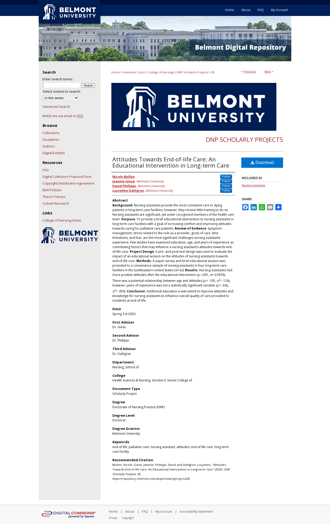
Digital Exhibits (54, 153)
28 (212, 72)
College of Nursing (160, 72)
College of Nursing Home (62, 220)
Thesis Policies (54, 196)
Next (268, 71)
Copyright (128, 518)
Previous (250, 71)
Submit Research (56, 203)
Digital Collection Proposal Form (67, 176)
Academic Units (134, 72)
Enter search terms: (58, 79)
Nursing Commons (253, 185)
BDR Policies (52, 190)
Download (262, 162)
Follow (226, 176)
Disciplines (51, 139)
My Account (163, 511)
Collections (51, 132)
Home (115, 72)
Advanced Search (56, 106)
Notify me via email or (63, 115)
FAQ (46, 170)
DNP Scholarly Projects (192, 72)
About (129, 511)
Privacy (113, 518)
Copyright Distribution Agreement (68, 183)
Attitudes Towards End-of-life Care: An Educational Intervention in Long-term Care (170, 162)
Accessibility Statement (196, 511)
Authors (49, 146)
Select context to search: (62, 91)
